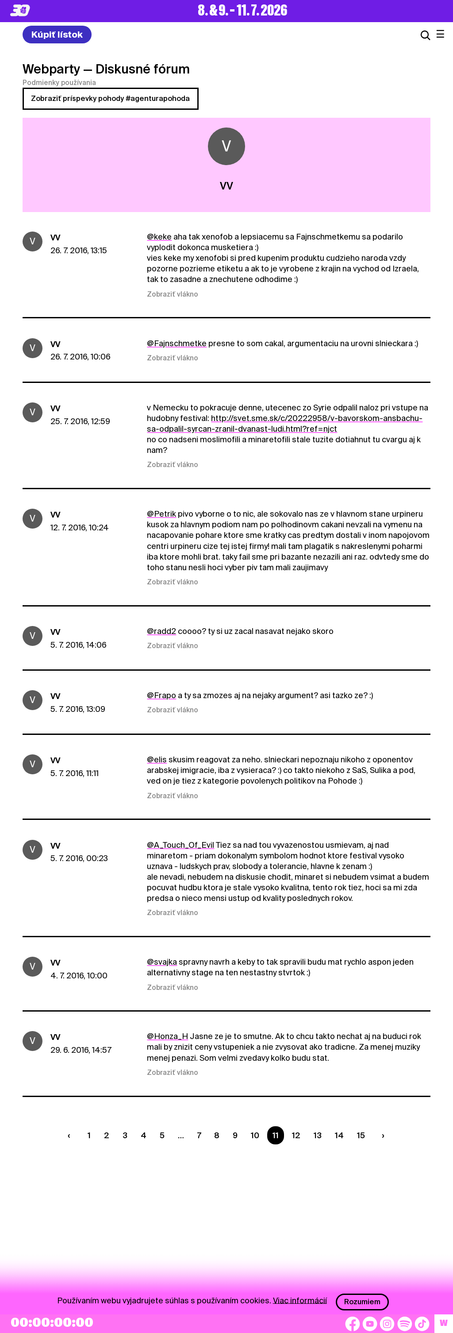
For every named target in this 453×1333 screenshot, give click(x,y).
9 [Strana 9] (235, 1135)
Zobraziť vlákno (172, 294)
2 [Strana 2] (106, 1135)
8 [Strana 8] (216, 1135)
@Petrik (161, 513)
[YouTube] (369, 1323)
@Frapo (161, 695)
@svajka (162, 961)
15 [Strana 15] (361, 1135)
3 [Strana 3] (125, 1135)
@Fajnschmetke (177, 343)
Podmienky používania (59, 83)
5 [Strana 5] (162, 1135)
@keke (159, 236)
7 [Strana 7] (199, 1135)
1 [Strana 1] (89, 1135)
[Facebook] (352, 1323)
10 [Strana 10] (255, 1135)
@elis (157, 759)
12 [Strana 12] (296, 1135)
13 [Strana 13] (318, 1135)
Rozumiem (362, 1302)
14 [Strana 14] (339, 1135)
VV (55, 237)
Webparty (51, 69)
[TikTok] (422, 1323)
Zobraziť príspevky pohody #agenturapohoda (110, 98)
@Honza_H (167, 1036)
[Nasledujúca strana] (381, 1135)
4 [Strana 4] (143, 1135)
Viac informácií (300, 1300)
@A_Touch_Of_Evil (180, 845)
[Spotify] (404, 1323)
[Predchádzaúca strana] (71, 1135)
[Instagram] (387, 1323)
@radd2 (161, 631)
